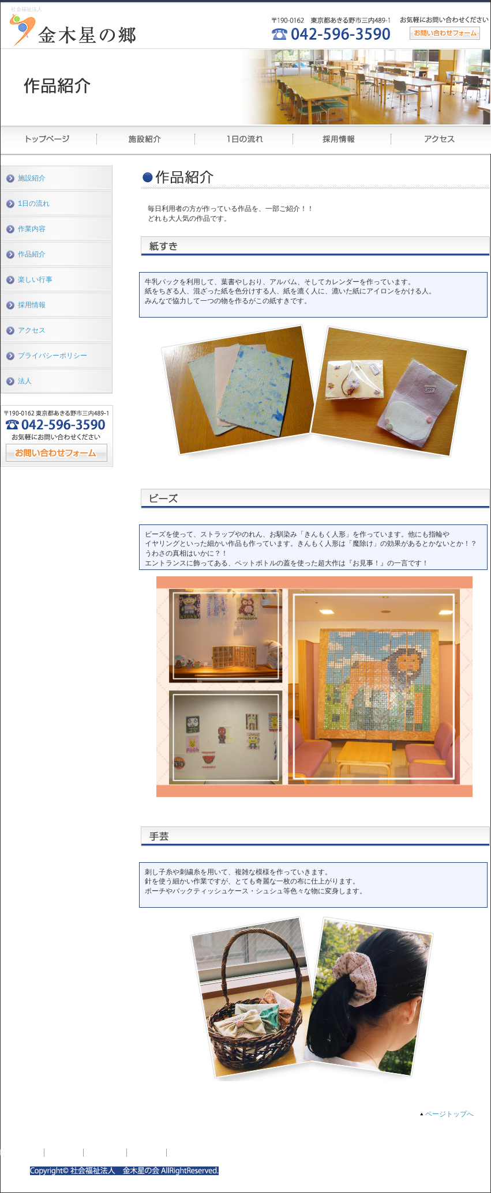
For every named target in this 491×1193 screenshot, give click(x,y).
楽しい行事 (35, 282)
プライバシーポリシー (52, 360)
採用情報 (32, 308)
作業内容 (32, 230)
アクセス (32, 334)
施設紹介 (32, 178)
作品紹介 (32, 256)
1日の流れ (34, 204)
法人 (25, 386)
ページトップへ (449, 1114)
